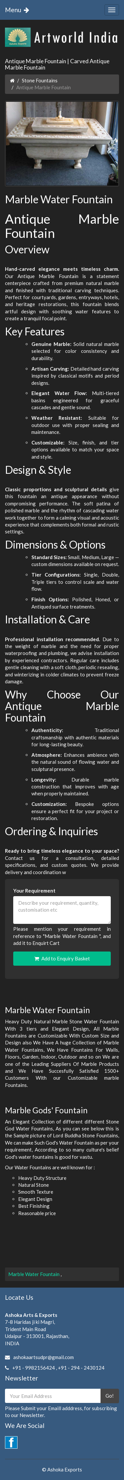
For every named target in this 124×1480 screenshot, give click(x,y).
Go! (109, 1396)
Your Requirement (34, 891)
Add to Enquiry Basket (62, 958)
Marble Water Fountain (34, 1274)
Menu (18, 10)
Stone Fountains (40, 80)
